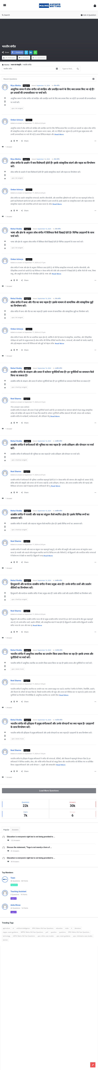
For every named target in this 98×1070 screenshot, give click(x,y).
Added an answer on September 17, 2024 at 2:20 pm (28, 193)
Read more (59, 134)
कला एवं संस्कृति (16, 64)
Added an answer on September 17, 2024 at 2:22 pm (28, 123)
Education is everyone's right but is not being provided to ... (31, 837)
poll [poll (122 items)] (47, 932)
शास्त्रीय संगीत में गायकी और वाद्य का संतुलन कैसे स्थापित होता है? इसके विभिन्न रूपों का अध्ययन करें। (50, 516)
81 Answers (13, 851)
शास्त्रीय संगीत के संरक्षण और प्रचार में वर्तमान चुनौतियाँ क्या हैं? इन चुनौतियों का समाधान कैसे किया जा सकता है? (52, 374)
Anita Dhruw (16, 905)
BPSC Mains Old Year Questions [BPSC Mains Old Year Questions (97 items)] (42, 928)
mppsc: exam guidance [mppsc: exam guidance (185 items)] (10, 932)
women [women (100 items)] (5, 940)
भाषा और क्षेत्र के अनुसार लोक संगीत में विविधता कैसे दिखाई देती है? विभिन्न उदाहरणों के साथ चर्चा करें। (53, 234)
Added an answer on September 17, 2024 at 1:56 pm (28, 754)
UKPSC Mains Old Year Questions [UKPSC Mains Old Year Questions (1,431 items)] (24, 936)
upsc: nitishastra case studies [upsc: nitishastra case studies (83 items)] (82, 936)
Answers (15, 830)
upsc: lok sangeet (17, 108)
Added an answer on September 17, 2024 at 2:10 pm (28, 402)
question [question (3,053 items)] (54, 932)
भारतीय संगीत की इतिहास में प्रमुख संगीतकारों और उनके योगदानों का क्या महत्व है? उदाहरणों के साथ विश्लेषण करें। (52, 725)
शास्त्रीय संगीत (58, 368)
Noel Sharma (16, 399)
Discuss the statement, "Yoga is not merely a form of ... (29, 847)
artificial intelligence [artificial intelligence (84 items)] (23, 928)
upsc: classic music (17, 669)
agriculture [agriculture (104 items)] (6, 928)
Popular (6, 830)
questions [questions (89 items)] (62, 932)
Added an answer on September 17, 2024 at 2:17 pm (28, 263)
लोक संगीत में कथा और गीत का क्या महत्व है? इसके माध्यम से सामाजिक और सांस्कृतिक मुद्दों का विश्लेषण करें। (52, 304)
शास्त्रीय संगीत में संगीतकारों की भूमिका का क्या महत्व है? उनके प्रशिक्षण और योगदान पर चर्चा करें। (52, 446)
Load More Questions (49, 791)
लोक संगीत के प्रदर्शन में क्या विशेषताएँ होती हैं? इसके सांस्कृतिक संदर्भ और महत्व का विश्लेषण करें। (53, 164)
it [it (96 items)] (71, 928)
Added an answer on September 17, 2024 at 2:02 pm (28, 614)
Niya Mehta (16, 85)
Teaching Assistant (18, 891)
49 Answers (13, 862)
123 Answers (13, 840)
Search (6, 15)
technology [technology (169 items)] (6, 936)
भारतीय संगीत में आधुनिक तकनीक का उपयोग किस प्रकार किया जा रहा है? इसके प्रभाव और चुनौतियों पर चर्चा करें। (52, 655)
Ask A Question (88, 15)
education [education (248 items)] (59, 928)
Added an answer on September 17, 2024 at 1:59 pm (28, 684)
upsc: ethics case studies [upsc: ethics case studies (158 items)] (45, 936)
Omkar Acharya (17, 120)
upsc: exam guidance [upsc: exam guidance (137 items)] (63, 936)
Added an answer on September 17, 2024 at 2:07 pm (28, 475)
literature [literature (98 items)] (78, 928)
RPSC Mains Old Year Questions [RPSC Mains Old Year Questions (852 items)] (78, 932)
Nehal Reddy (16, 229)
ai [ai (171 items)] (13, 928)
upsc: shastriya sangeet (19, 387)
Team (13, 878)
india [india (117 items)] (66, 928)
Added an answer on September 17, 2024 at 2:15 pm (28, 332)
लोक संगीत (56, 85)
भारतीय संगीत (58, 650)
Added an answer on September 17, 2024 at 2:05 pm (28, 544)
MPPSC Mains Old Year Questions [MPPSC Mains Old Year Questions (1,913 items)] (32, 932)
